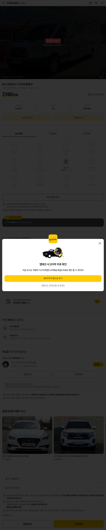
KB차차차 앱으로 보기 (53, 278)
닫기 (100, 243)
